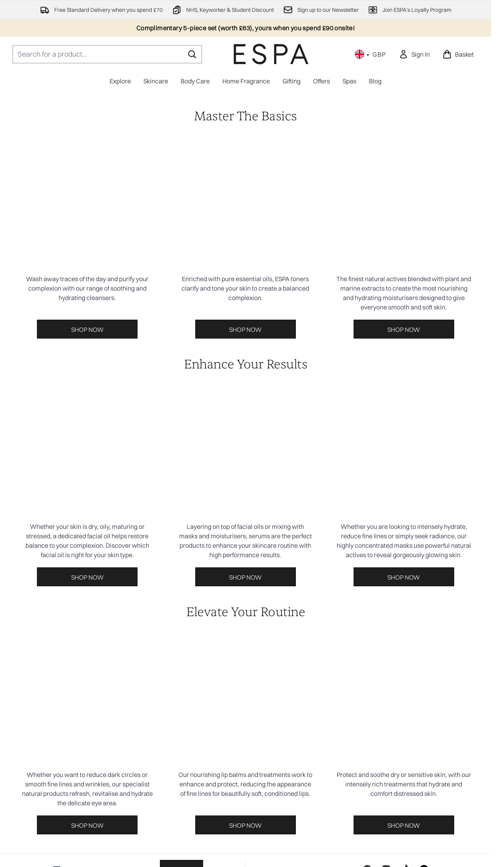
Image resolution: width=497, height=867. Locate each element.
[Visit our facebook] (367, 562)
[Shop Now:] (87, 269)
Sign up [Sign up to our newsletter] (181, 563)
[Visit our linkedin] (423, 562)
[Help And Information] (246, 733)
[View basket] (458, 54)
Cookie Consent (246, 711)
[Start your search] (107, 54)
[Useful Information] (246, 777)
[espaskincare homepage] (271, 54)
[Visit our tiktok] (405, 562)
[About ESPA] (246, 755)
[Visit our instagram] (386, 562)
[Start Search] (192, 54)
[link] (414, 54)
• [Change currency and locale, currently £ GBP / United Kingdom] (370, 54)
